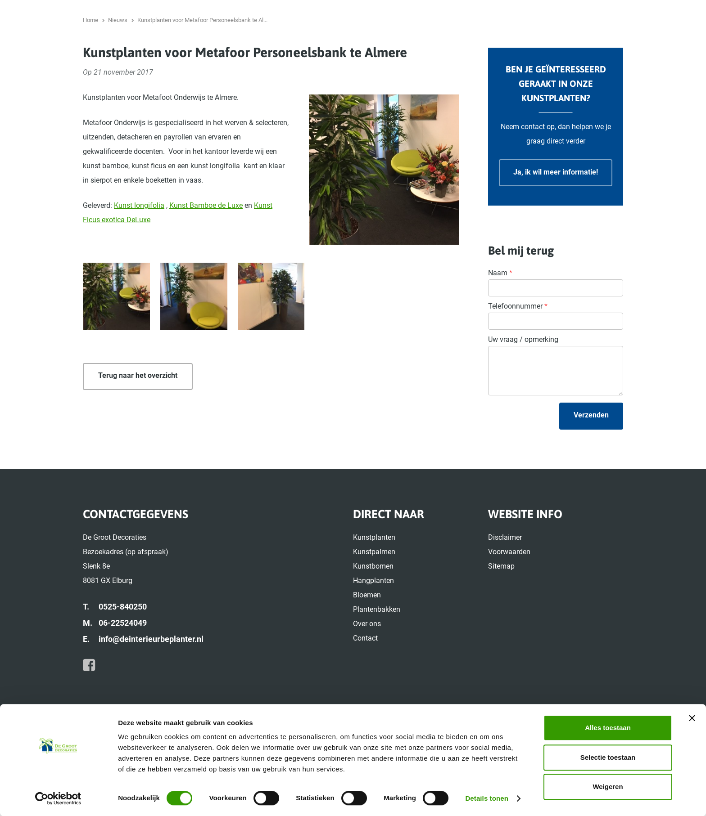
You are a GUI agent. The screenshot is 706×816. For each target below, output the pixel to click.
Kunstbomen (422, 42)
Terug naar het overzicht (137, 441)
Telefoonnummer (518, 372)
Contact (662, 42)
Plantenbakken (573, 42)
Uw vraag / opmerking (523, 405)
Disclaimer (505, 603)
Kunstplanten (313, 42)
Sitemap (501, 632)
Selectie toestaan (608, 757)
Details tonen (486, 798)
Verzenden (591, 481)
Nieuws (664, 10)
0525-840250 (85, 10)
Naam (500, 339)
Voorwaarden (509, 618)
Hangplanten (475, 42)
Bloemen (523, 42)
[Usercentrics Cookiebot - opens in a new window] (58, 798)
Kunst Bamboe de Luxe (206, 271)
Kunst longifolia (139, 271)
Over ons (623, 42)
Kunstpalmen (368, 42)
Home (637, 10)
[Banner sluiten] (692, 718)
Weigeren (608, 786)
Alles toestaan (608, 727)
